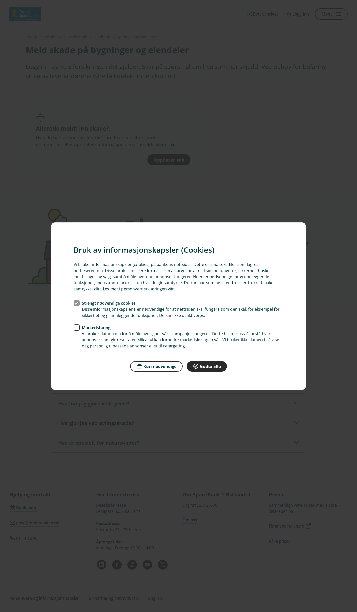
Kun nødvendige (156, 366)
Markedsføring (96, 327)
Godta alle (207, 366)
